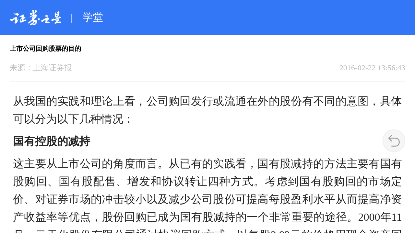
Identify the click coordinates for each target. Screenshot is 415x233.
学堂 (92, 17)
